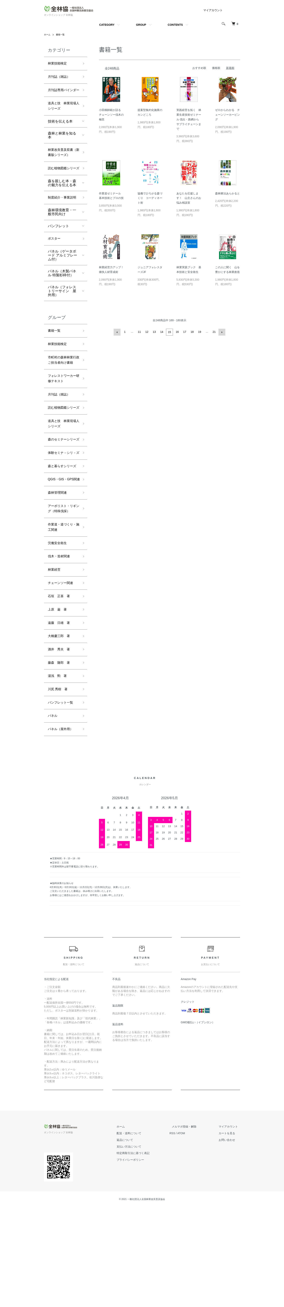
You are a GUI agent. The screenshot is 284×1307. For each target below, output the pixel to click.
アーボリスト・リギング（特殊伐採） (62, 591)
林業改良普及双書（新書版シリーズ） (62, 166)
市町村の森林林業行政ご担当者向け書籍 (62, 397)
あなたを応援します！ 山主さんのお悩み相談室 (188, 198)
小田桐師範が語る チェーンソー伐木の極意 (111, 114)
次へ (221, 332)
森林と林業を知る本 (62, 145)
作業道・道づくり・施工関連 (60, 615)
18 (192, 331)
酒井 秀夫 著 (60, 744)
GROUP (141, 24)
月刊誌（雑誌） (60, 78)
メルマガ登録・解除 (191, 1226)
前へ (118, 332)
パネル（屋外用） (62, 829)
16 (177, 331)
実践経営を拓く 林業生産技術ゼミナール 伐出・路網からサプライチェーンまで (188, 119)
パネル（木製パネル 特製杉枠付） (62, 305)
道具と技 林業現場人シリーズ (62, 115)
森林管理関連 (58, 572)
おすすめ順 (199, 68)
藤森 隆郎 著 (60, 758)
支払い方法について (140, 1246)
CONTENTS (175, 24)
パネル (53, 814)
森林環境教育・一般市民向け (62, 243)
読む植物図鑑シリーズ (62, 189)
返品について (136, 1239)
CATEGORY (106, 24)
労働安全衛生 (58, 632)
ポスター (55, 270)
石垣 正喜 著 (60, 688)
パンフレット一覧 (62, 800)
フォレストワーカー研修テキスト (62, 420)
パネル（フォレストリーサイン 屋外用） (62, 323)
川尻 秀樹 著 (59, 786)
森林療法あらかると (227, 193)
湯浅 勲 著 (58, 772)
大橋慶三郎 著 (60, 730)
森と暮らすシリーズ (62, 534)
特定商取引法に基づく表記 (144, 1253)
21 (214, 331)
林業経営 (55, 660)
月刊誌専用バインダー (62, 95)
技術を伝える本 (60, 131)
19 (199, 331)
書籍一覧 (61, 34)
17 (184, 331)
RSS (181, 1233)
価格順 (216, 68)
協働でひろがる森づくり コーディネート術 (150, 198)
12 (147, 331)
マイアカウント (213, 10)
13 (154, 331)
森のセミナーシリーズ (62, 494)
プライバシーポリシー (141, 1259)
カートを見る (229, 1233)
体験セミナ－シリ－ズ (62, 514)
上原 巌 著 (58, 702)
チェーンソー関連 (62, 674)
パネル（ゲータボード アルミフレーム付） (62, 287)
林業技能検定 (58, 64)
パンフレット (58, 257)
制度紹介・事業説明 (62, 225)
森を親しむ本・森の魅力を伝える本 (62, 207)
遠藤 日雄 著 (60, 716)
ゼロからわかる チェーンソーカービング (227, 114)
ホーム (47, 34)
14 (162, 331)
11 (139, 331)
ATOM (190, 1233)
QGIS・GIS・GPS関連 (62, 555)
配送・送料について (140, 1233)
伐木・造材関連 (60, 646)
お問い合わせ (229, 1239)
